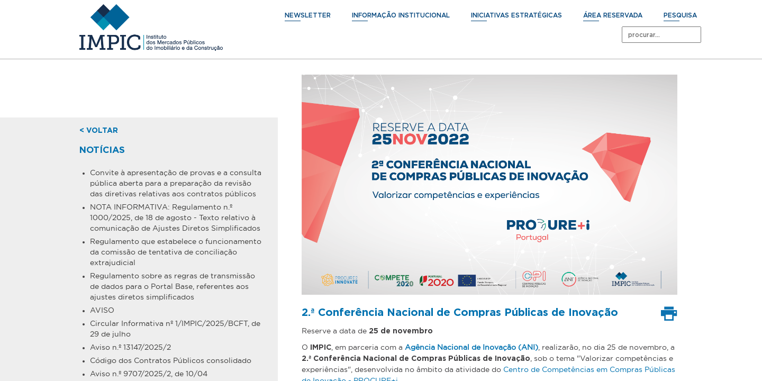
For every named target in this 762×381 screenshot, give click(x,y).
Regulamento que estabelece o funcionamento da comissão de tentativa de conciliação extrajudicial (175, 252)
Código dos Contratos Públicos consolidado (170, 360)
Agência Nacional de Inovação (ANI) (471, 347)
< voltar (98, 130)
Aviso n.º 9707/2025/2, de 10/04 (148, 373)
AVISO (102, 310)
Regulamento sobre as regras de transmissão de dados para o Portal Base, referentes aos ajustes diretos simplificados (172, 286)
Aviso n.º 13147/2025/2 (130, 347)
